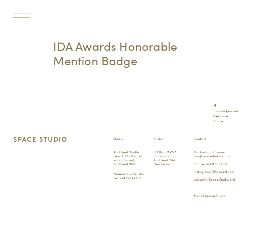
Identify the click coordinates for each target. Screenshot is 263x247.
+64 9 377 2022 (216, 164)
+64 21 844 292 (131, 178)
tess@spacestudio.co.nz (211, 156)
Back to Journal (225, 111)
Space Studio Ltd (222, 179)
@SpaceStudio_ (224, 171)
